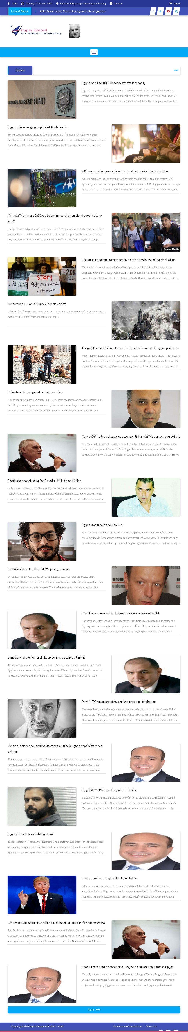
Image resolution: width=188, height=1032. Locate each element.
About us (151, 1026)
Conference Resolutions (127, 1026)
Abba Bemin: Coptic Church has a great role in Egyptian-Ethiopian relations (78, 11)
